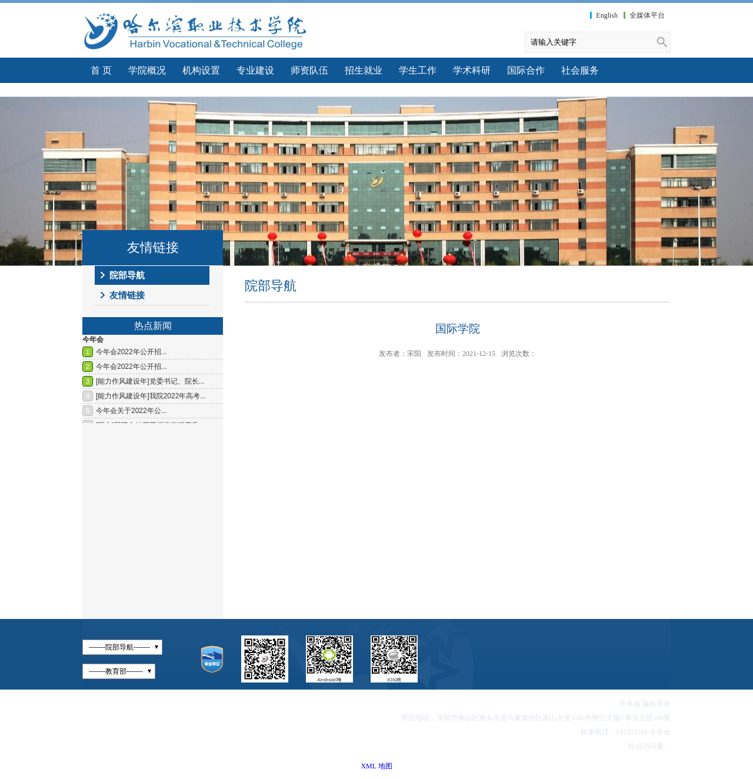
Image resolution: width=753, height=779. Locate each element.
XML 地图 (376, 766)
